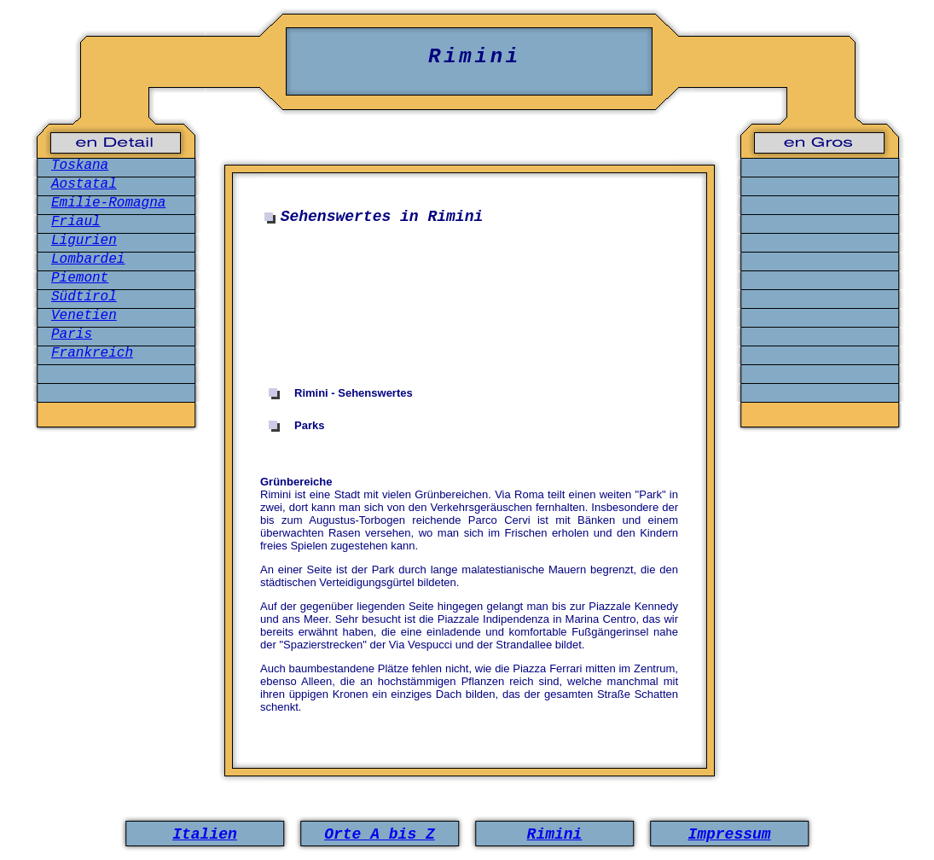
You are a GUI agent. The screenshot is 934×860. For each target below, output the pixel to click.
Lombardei (88, 259)
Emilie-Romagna (108, 203)
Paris (71, 334)
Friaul (76, 222)
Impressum (728, 834)
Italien (204, 834)
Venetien (84, 315)
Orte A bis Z (379, 834)
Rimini (555, 834)
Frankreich (92, 353)
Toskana (79, 165)
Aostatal (84, 184)
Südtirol (84, 297)
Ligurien (84, 240)
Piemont (79, 278)
